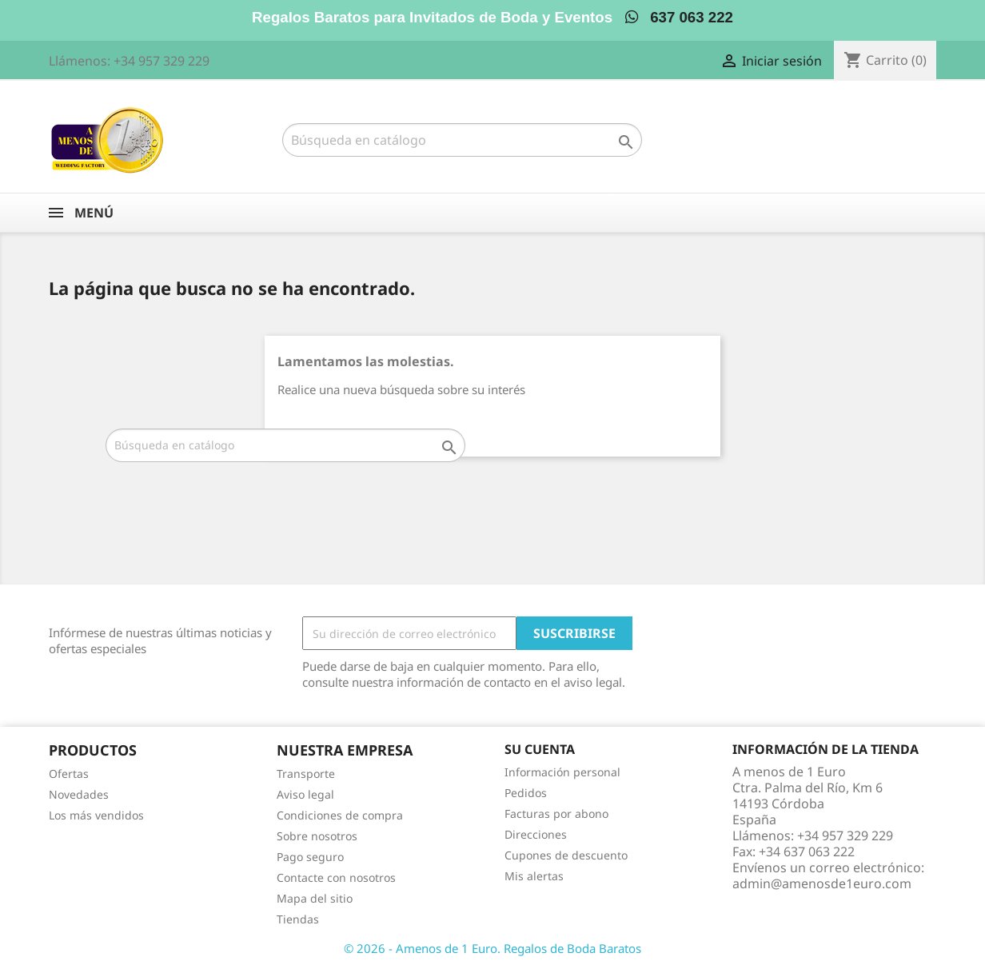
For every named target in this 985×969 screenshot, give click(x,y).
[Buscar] (462, 140)
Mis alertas (534, 875)
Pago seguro (310, 856)
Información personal (562, 772)
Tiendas (298, 919)
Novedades (79, 794)
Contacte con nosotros (336, 877)
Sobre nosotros (317, 835)
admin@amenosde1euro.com (821, 883)
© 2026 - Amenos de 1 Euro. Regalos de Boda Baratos (492, 948)
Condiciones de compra (340, 815)
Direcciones (535, 834)
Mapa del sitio (315, 898)
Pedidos (525, 792)
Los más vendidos (96, 815)
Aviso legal (305, 794)
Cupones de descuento (566, 855)
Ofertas (69, 773)
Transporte (306, 773)
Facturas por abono (556, 813)
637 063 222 (679, 17)
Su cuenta (539, 749)
